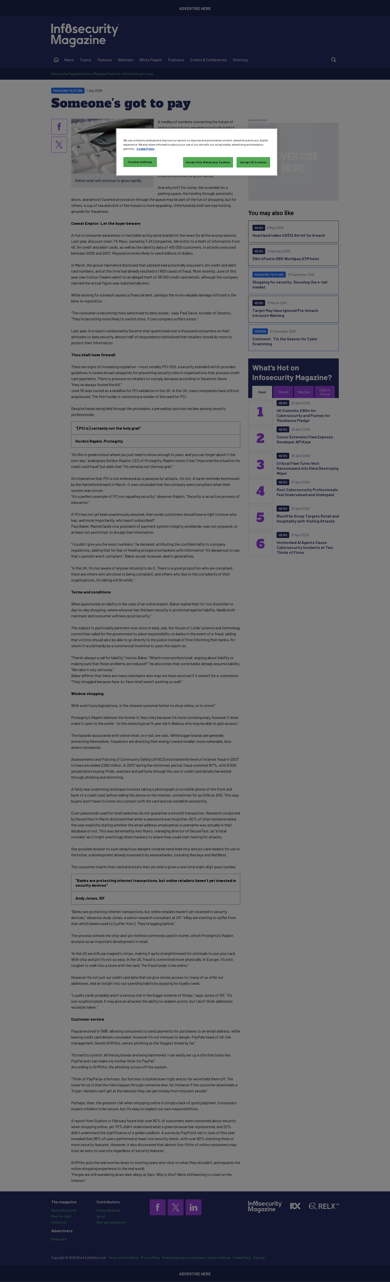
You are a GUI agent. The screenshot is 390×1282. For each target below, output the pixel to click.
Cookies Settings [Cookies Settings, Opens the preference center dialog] (140, 162)
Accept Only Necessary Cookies (208, 162)
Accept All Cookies (253, 162)
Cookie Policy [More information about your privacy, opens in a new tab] (146, 148)
